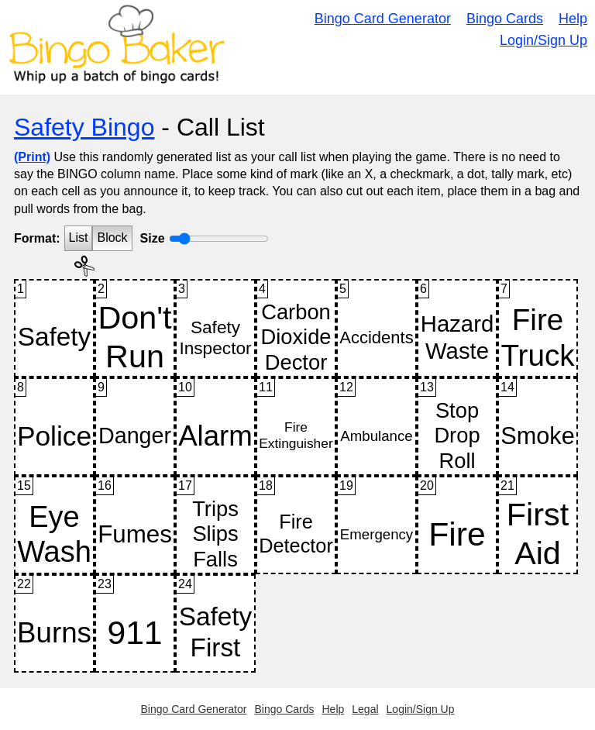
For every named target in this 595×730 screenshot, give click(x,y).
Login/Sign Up (543, 40)
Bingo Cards (504, 18)
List (78, 237)
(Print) (32, 157)
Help (573, 18)
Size (152, 238)
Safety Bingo (84, 127)
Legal (365, 709)
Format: (37, 238)
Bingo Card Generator (383, 18)
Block (112, 237)
